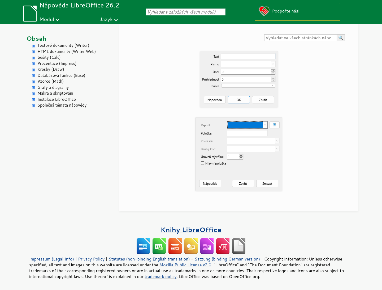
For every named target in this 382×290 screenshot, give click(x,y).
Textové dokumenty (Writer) (63, 45)
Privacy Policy (91, 259)
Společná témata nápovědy (61, 105)
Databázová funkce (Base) (61, 75)
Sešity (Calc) (49, 57)
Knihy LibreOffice (191, 229)
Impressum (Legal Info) (51, 259)
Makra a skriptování (55, 93)
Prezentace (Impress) (57, 63)
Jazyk (106, 19)
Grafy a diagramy (53, 87)
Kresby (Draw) (50, 69)
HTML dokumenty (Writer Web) (66, 51)
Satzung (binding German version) (227, 259)
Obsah (36, 38)
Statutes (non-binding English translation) (149, 259)
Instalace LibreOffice (56, 99)
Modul (46, 19)
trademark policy (160, 276)
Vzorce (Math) (50, 81)
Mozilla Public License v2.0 (185, 265)
